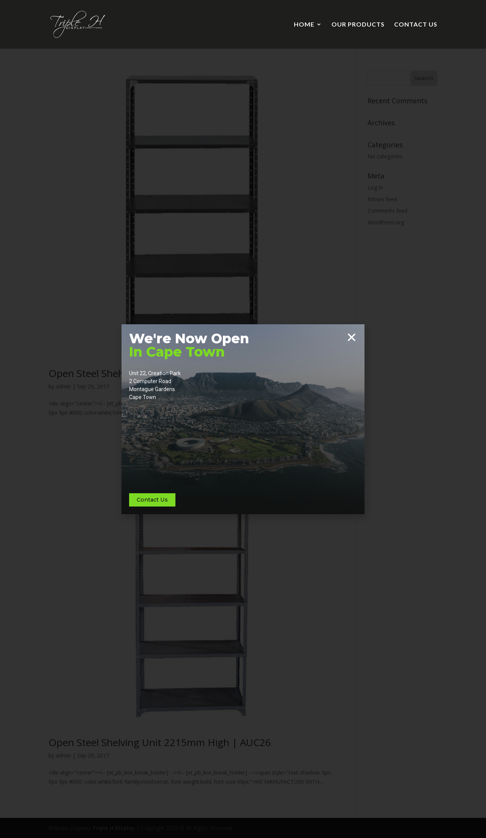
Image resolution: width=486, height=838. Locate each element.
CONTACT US (415, 25)
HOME (304, 25)
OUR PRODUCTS (358, 25)
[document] (243, 419)
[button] (351, 337)
